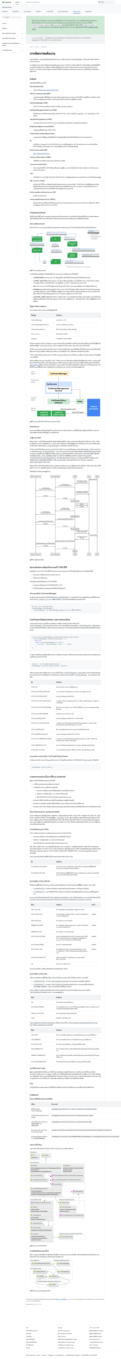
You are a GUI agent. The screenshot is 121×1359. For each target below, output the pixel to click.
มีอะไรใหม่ (4, 11)
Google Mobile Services (96, 1342)
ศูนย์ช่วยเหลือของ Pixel (95, 1333)
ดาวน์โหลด (29, 1336)
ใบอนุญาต (51, 1355)
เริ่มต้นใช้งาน (15, 11)
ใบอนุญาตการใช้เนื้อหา (61, 1299)
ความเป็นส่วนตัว (59, 1355)
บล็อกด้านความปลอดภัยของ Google (67, 1339)
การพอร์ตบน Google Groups (65, 1348)
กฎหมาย (44, 1355)
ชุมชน (38, 1355)
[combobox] (106, 2)
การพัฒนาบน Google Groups (66, 1345)
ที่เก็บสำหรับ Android (32, 1331)
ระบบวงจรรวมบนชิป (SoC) (51, 90)
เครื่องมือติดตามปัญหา (95, 1348)
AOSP (31, 47)
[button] (10, 28)
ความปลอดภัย (27, 11)
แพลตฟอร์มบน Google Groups (66, 1342)
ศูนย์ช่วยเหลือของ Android (96, 1331)
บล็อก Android (62, 1336)
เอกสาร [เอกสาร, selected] (17, 2)
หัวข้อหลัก (38, 11)
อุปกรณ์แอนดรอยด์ (63, 11)
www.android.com (94, 1339)
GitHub (28, 1348)
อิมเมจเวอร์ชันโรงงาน (31, 1342)
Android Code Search (32, 2)
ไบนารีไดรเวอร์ (30, 1345)
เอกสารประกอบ (7, 7)
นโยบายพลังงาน (34, 365)
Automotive (44, 47)
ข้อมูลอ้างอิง (88, 11)
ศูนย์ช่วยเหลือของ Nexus (95, 1336)
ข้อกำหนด (28, 1333)
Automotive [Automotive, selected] (77, 11)
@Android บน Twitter (64, 1331)
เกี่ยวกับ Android (30, 1355)
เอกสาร (36, 47)
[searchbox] (12, 17)
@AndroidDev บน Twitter (65, 1333)
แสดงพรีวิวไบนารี (30, 1339)
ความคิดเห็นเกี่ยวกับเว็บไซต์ (72, 1355)
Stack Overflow (93, 1345)
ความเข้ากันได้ (49, 11)
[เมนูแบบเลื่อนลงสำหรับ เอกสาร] (21, 2)
